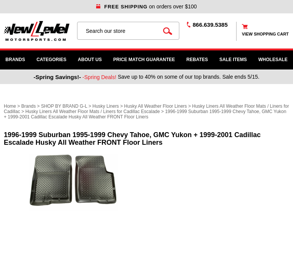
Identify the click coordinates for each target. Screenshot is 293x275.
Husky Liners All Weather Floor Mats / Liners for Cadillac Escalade (92, 111)
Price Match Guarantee (144, 59)
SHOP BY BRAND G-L (64, 106)
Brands (15, 59)
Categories (51, 59)
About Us (90, 59)
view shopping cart (265, 34)
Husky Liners (105, 106)
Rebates (197, 59)
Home (10, 106)
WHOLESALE (273, 59)
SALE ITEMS (233, 59)
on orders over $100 (146, 6)
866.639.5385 (210, 24)
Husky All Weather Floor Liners (155, 106)
